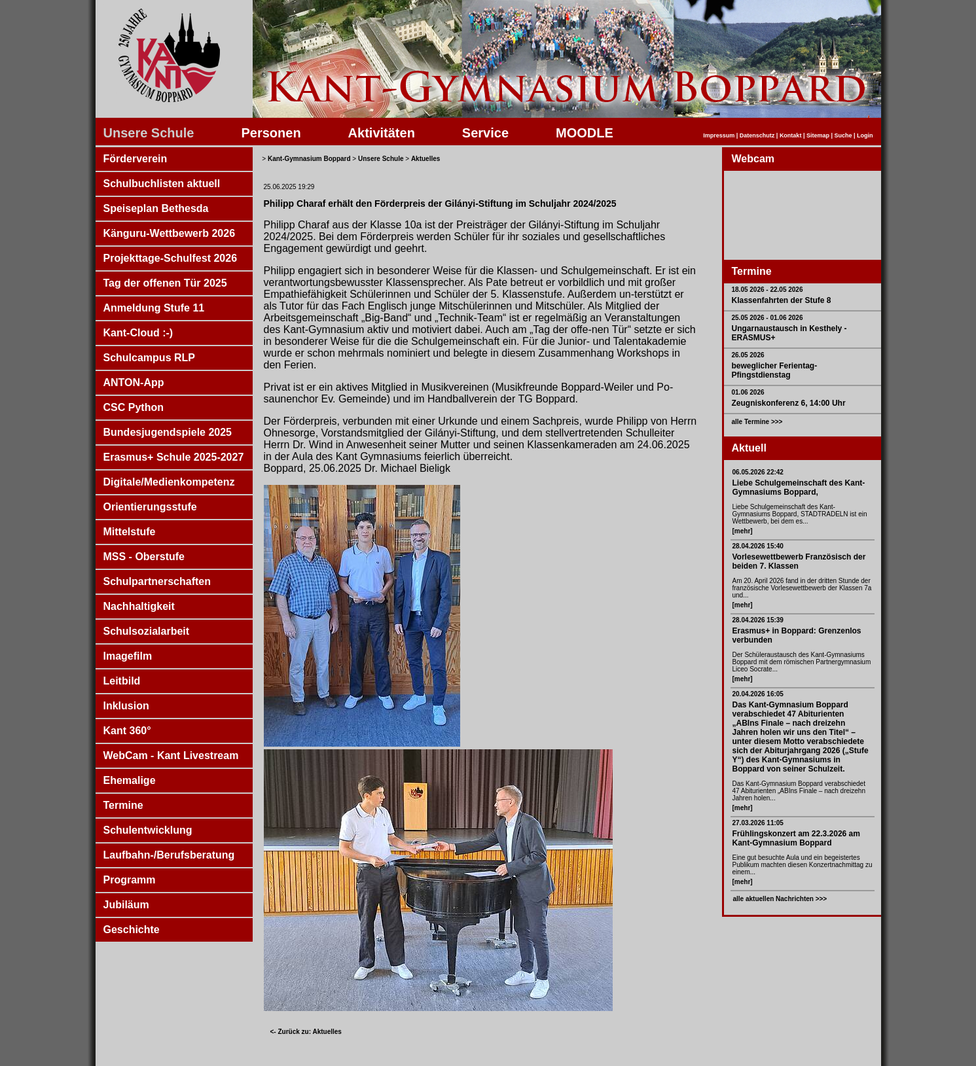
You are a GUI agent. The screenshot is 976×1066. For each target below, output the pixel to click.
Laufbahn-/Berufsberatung (169, 855)
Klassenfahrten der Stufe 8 (781, 300)
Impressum (718, 135)
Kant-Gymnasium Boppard (309, 158)
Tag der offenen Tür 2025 (165, 283)
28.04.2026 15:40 (758, 546)
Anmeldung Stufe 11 (154, 307)
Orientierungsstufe (150, 506)
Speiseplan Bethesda (156, 208)
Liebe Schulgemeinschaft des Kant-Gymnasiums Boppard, (798, 487)
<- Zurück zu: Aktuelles (306, 1031)
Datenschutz (757, 135)
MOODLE (584, 133)
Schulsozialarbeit (146, 631)
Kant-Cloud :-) (138, 332)
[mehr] (742, 531)
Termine (123, 805)
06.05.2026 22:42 (758, 472)
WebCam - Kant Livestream (171, 755)
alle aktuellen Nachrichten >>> (780, 898)
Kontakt (791, 135)
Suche (843, 135)
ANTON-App (133, 382)
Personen (270, 133)
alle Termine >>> (757, 421)
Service (485, 133)
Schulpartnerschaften (157, 581)
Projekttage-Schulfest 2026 (170, 258)
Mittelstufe (129, 531)
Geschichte (131, 929)
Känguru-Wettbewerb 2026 (169, 233)
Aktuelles (425, 158)
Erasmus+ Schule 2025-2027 (173, 457)
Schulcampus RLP (149, 357)
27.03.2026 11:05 (758, 822)
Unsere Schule (148, 133)
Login (865, 135)
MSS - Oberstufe (144, 556)
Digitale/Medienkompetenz (169, 482)
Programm (129, 879)
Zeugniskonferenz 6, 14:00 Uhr (789, 403)
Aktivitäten (381, 133)
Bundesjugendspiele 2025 (167, 432)
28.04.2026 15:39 (758, 620)
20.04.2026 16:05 (758, 694)
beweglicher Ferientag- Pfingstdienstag (775, 370)
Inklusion (126, 705)
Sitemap (817, 135)
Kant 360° (127, 730)
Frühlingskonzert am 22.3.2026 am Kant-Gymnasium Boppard (796, 838)
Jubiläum (126, 904)
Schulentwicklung (147, 830)
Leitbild (122, 680)
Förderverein (135, 158)
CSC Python (133, 407)
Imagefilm (128, 656)
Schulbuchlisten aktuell (162, 183)
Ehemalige (129, 780)
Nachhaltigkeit (139, 606)
